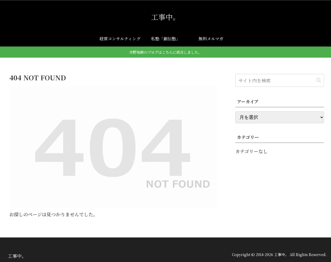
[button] (318, 80)
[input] (279, 80)
